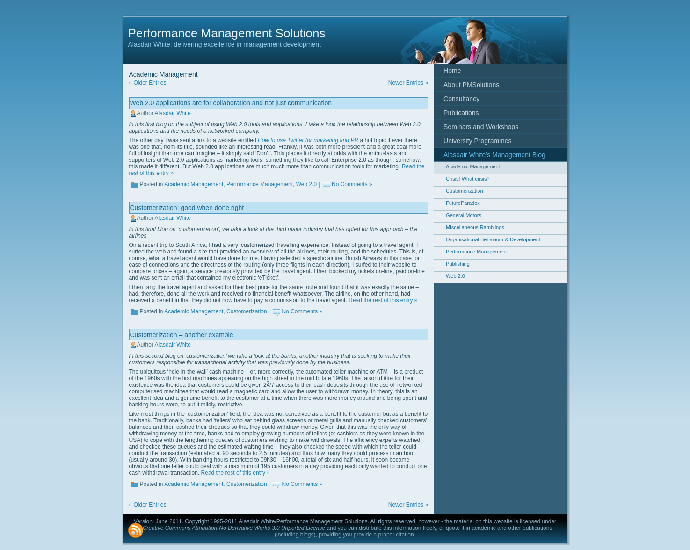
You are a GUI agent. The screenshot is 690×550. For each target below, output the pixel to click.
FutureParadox (463, 203)
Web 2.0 (306, 184)
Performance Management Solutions (227, 33)
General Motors (463, 215)
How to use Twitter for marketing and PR (308, 140)
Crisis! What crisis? (468, 178)
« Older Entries (148, 83)
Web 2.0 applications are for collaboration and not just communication (231, 103)
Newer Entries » (408, 83)
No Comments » (352, 184)
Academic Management (193, 184)
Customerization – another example (181, 335)
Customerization (246, 311)
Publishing (458, 264)
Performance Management (259, 184)
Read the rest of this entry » (383, 300)
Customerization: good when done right (187, 207)
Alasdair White (173, 113)
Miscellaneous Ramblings (475, 227)
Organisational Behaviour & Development (493, 239)
